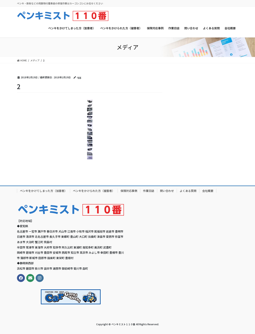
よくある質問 (188, 191)
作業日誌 (148, 191)
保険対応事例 (129, 191)
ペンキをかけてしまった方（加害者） (43, 191)
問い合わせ (167, 191)
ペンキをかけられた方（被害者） (94, 191)
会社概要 (207, 191)
